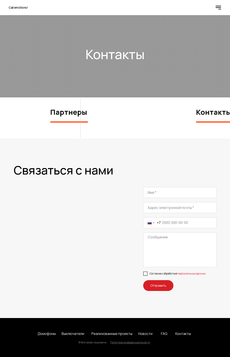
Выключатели (73, 333)
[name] (180, 192)
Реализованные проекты (111, 333)
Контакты (183, 333)
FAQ (164, 333)
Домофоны (47, 333)
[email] (180, 207)
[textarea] (180, 250)
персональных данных (192, 273)
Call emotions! (18, 7)
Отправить (158, 285)
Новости (145, 333)
